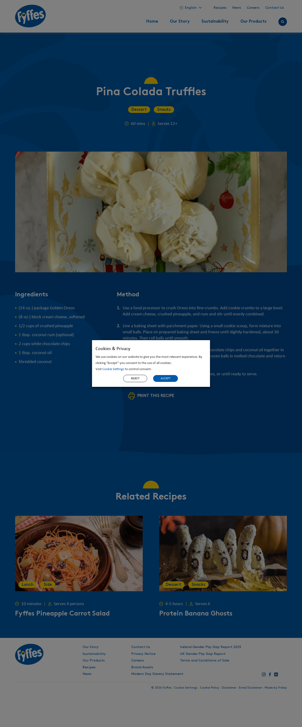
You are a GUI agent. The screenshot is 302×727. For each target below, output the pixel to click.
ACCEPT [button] (165, 378)
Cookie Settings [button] (113, 369)
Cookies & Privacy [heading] (113, 349)
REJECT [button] (135, 378)
